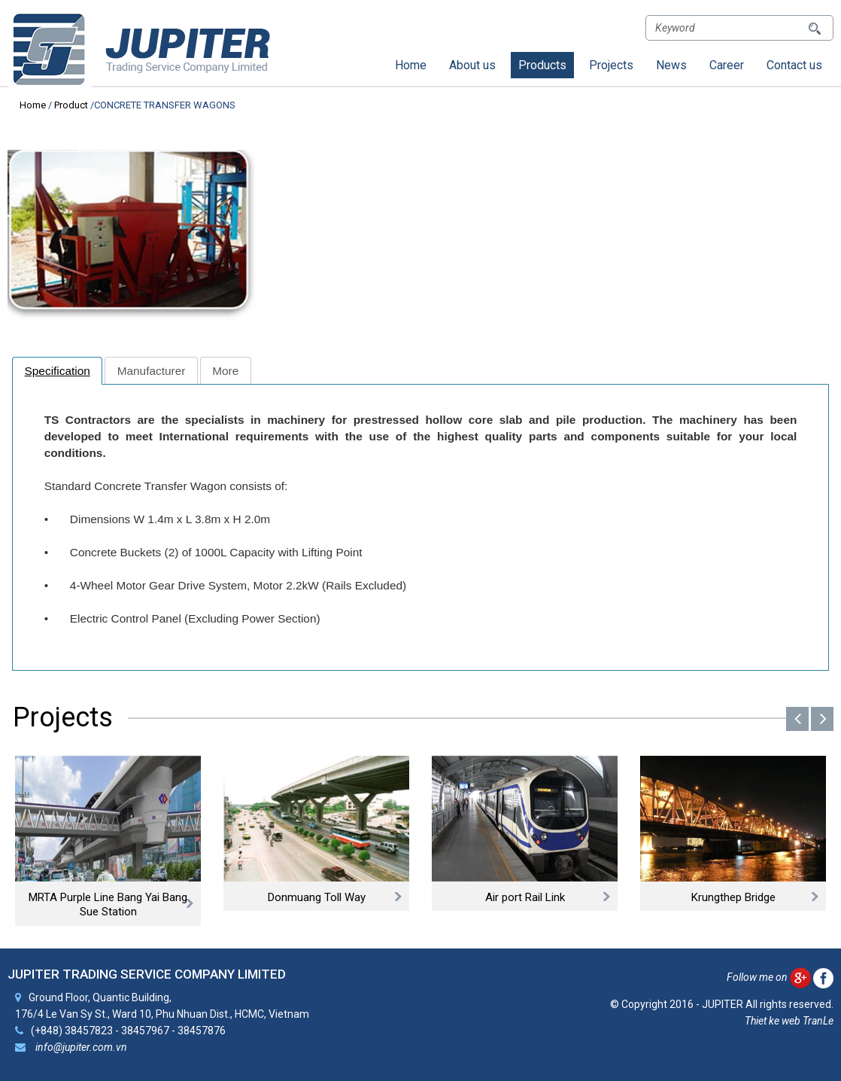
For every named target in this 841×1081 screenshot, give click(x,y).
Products (542, 65)
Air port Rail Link (525, 897)
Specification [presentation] (57, 370)
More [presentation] (225, 370)
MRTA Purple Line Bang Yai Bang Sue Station (108, 905)
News (671, 65)
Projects (611, 65)
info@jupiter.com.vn (80, 1046)
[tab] (57, 371)
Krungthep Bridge (733, 897)
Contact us (794, 65)
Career (726, 65)
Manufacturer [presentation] (151, 370)
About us (472, 65)
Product (71, 105)
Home (411, 65)
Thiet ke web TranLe (789, 1021)
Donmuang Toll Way (317, 897)
